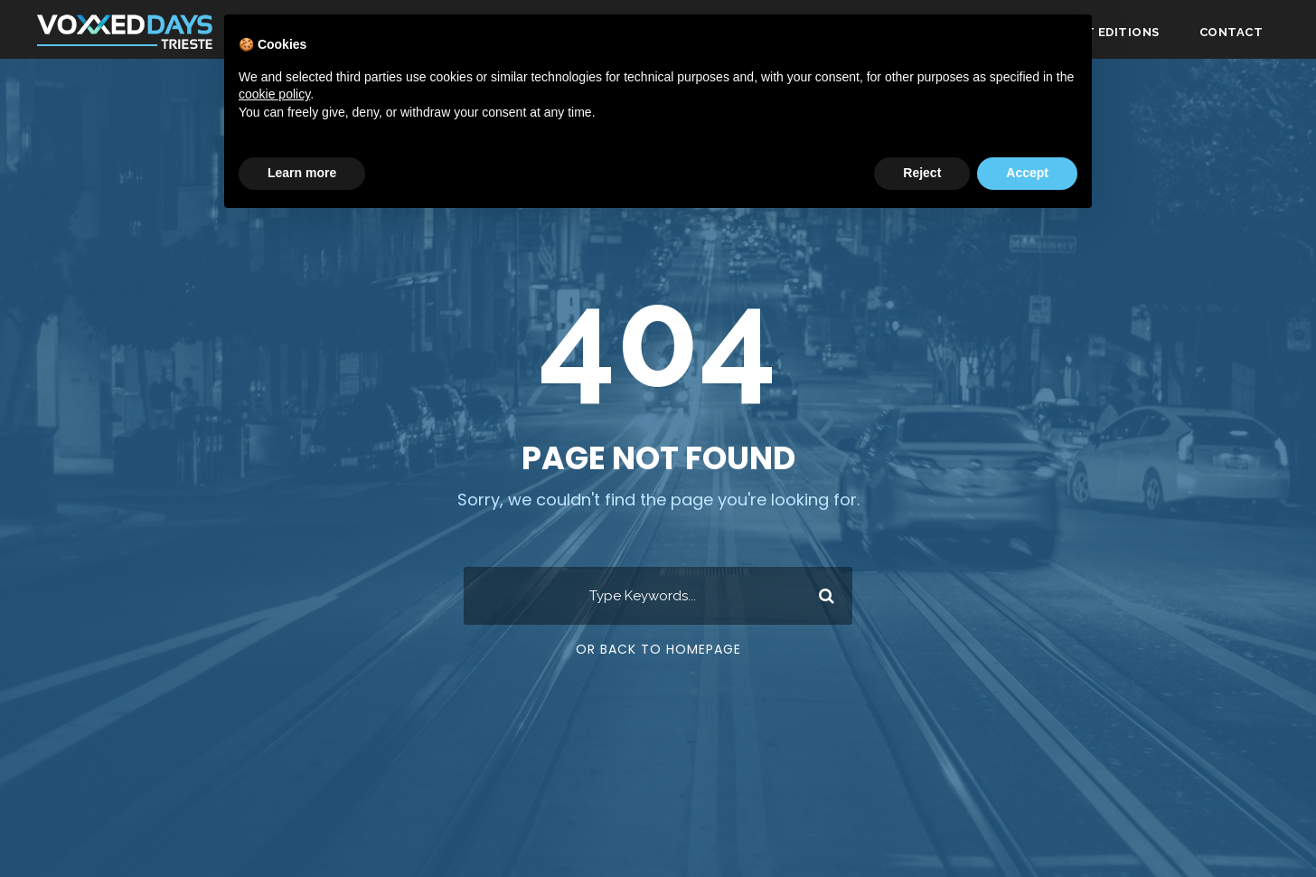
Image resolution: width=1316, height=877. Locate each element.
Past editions (1111, 32)
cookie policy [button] (274, 94)
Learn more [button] (302, 172)
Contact (1231, 32)
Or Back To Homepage (658, 649)
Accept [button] (1027, 172)
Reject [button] (922, 172)
